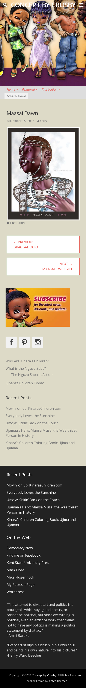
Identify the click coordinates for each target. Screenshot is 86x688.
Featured (29, 89)
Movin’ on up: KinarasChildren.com (33, 408)
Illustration (51, 89)
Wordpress (15, 591)
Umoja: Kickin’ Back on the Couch (32, 423)
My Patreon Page (21, 584)
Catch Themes (58, 681)
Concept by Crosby (43, 4)
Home (12, 89)
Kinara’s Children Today (25, 383)
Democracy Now (20, 548)
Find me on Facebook (24, 555)
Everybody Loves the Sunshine (30, 415)
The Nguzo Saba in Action (32, 374)
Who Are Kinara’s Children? (27, 361)
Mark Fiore (15, 570)
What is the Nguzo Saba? (26, 368)
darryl (44, 121)
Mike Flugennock (20, 577)
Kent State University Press (28, 562)
